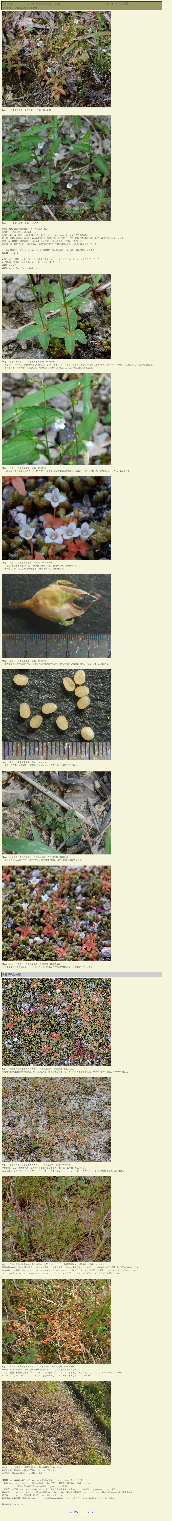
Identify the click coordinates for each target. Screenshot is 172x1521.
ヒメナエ (18, 253)
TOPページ (87, 1512)
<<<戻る (74, 1512)
